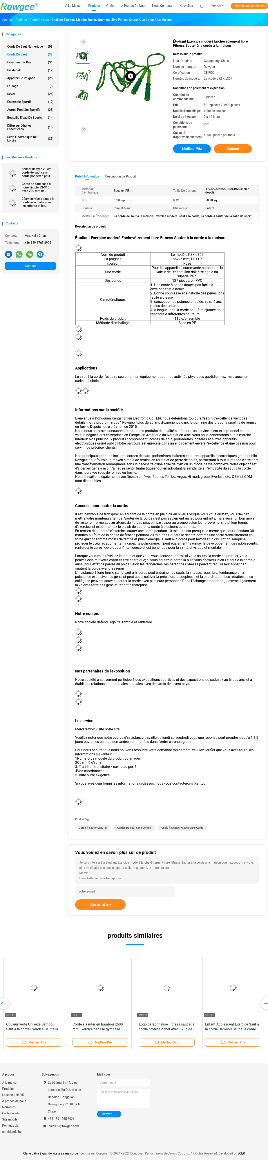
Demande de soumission (249, 6)
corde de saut (30, 54)
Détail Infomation (87, 176)
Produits (8, 1088)
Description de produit (120, 176)
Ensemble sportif (30, 102)
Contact (30, 266)
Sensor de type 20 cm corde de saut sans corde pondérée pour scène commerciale (36, 172)
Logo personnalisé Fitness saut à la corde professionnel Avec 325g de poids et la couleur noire (166, 1029)
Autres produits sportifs (30, 110)
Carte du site (11, 1113)
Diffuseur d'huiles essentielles (30, 127)
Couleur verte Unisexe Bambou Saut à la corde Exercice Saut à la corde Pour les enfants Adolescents (34, 1029)
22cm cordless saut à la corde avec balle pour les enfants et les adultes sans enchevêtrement (38, 202)
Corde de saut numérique (30, 46)
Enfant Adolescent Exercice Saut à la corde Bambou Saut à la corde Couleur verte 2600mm (232, 1029)
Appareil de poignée (30, 78)
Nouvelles (9, 1107)
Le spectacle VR (13, 1095)
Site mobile (10, 1119)
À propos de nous (14, 1101)
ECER (241, 1153)
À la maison (10, 1082)
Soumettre (100, 904)
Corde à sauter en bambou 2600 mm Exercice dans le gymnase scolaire (97, 1029)
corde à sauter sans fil (93, 827)
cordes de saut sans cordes (134, 827)
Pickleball (30, 70)
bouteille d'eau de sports (30, 117)
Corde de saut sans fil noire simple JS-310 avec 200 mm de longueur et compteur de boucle (38, 187)
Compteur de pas (30, 62)
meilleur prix (192, 149)
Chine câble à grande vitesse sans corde (50, 1153)
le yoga (30, 86)
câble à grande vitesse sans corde (182, 827)
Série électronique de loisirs (30, 138)
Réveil (30, 94)
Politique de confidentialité (12, 1128)
